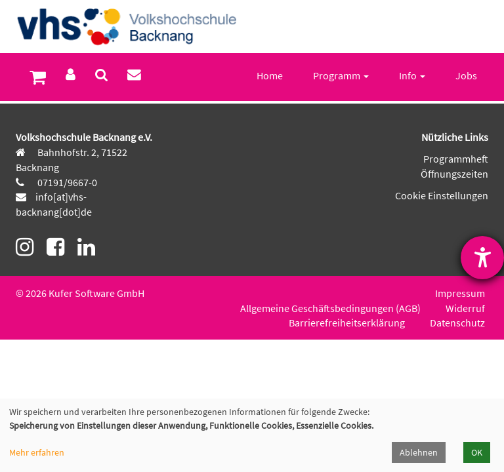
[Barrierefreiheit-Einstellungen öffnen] (482, 257)
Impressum (460, 293)
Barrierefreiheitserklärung (347, 322)
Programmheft (455, 158)
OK (476, 452)
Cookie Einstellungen (441, 195)
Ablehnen (419, 452)
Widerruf (465, 308)
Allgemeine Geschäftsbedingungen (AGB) (330, 308)
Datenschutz (457, 322)
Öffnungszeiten (454, 173)
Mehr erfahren (36, 452)
